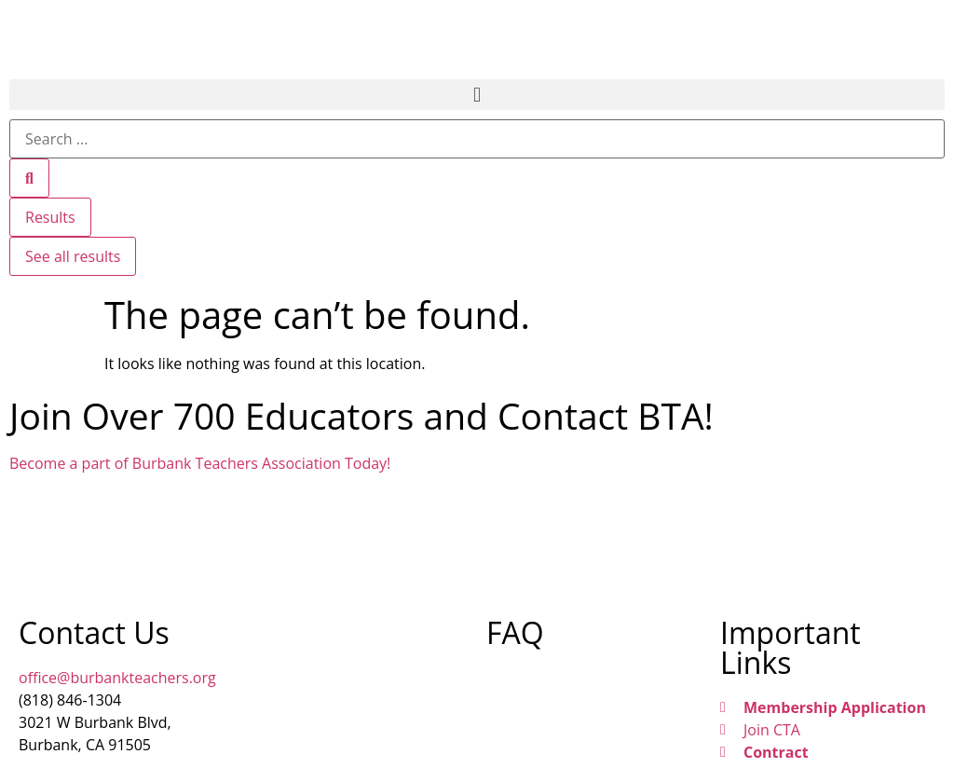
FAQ (515, 632)
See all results (72, 256)
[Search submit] (29, 178)
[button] (477, 94)
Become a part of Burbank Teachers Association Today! (199, 463)
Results (50, 217)
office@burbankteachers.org (117, 677)
